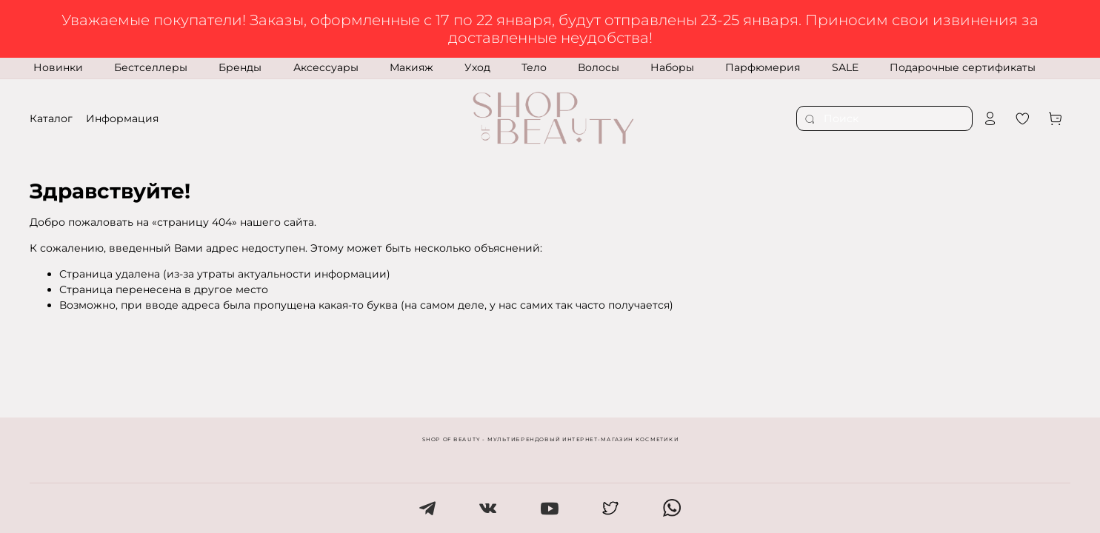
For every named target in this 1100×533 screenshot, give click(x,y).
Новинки (58, 67)
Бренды (240, 67)
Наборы (672, 67)
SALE (845, 67)
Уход (477, 67)
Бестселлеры (150, 67)
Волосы (598, 67)
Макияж (411, 67)
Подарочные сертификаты (963, 67)
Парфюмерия (762, 67)
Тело (534, 67)
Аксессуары (326, 67)
